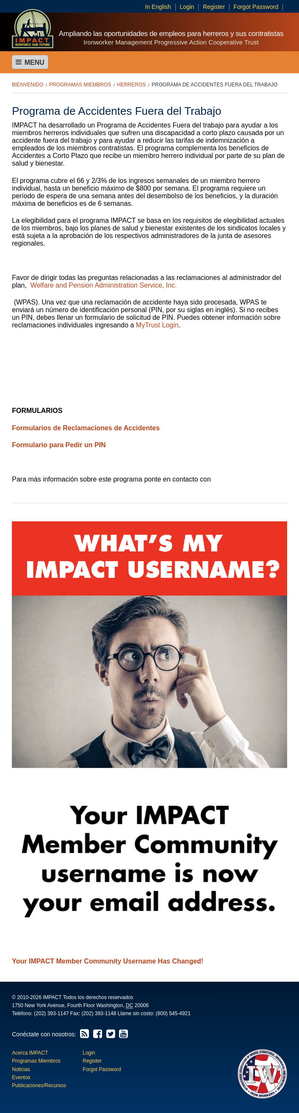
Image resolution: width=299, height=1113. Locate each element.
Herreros (131, 85)
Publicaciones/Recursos (39, 1085)
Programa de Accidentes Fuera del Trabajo (214, 85)
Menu (30, 62)
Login (187, 6)
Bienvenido (27, 85)
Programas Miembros (80, 85)
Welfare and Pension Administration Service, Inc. (103, 285)
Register (214, 6)
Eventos (21, 1077)
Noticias (21, 1069)
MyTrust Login (157, 325)
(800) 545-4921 (173, 1013)
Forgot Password (255, 6)
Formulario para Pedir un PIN (58, 445)
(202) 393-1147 (51, 1013)
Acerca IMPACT (30, 1053)
